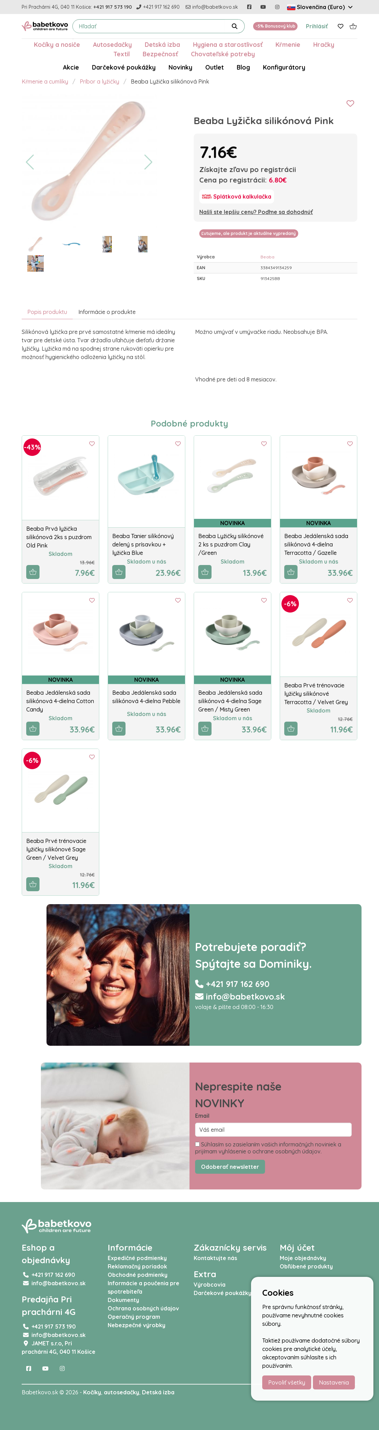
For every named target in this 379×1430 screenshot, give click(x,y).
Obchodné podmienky (137, 1274)
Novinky (180, 67)
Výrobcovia (210, 1284)
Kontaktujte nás (215, 1257)
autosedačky (121, 1392)
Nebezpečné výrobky (136, 1325)
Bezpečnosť (160, 54)
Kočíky (92, 1392)
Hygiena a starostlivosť (228, 44)
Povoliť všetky (286, 1382)
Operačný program (134, 1316)
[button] (30, 162)
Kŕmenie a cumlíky (45, 81)
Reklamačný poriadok (137, 1266)
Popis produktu (47, 311)
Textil (121, 54)
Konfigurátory (284, 67)
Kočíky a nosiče (57, 44)
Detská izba (162, 44)
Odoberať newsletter (230, 1166)
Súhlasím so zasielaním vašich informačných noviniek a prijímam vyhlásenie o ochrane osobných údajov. (268, 1148)
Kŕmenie (288, 44)
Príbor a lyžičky (99, 81)
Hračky (323, 44)
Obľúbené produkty (306, 1266)
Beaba (267, 256)
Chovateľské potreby (223, 54)
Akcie (71, 67)
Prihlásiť (317, 26)
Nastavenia (334, 1382)
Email (202, 1115)
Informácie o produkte (107, 311)
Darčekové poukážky (124, 67)
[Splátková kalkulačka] (236, 196)
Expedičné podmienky (137, 1257)
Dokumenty (123, 1299)
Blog (243, 67)
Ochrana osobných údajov (143, 1308)
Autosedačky (112, 44)
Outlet (214, 67)
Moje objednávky (303, 1257)
